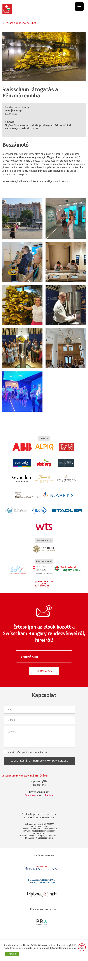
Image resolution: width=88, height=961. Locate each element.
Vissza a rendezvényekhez (21, 23)
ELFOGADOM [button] (12, 954)
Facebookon (31, 795)
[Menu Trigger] (79, 6)
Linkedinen (48, 795)
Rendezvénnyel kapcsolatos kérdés (26, 752)
